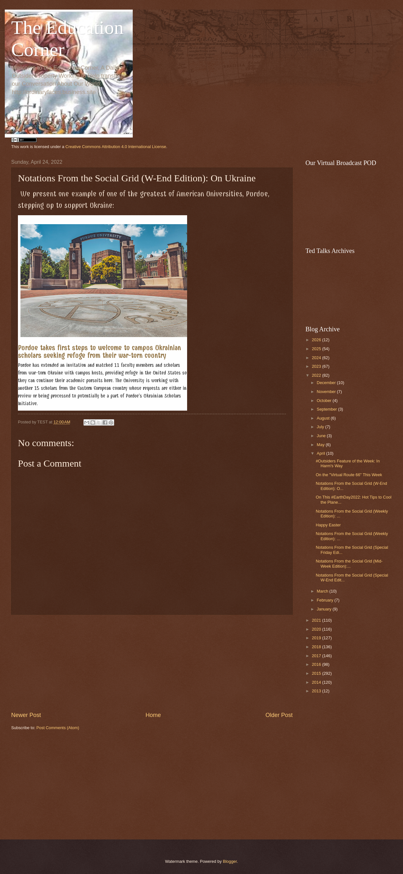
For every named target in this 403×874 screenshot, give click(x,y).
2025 (317, 348)
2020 (317, 629)
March (323, 591)
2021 (317, 620)
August (324, 418)
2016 (317, 664)
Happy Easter (328, 525)
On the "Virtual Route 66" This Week (349, 474)
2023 (317, 366)
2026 (317, 339)
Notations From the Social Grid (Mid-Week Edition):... (349, 563)
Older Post (279, 715)
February (325, 600)
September (327, 409)
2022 (317, 375)
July (321, 426)
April (321, 453)
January (324, 609)
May (321, 444)
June (322, 435)
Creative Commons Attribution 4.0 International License (116, 146)
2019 (317, 637)
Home (153, 715)
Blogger (230, 861)
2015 (317, 673)
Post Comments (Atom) (57, 727)
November (327, 391)
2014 (317, 682)
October (324, 400)
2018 (317, 646)
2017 (317, 655)
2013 (317, 691)
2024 (317, 357)
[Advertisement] (152, 663)
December (327, 382)
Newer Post (26, 715)
